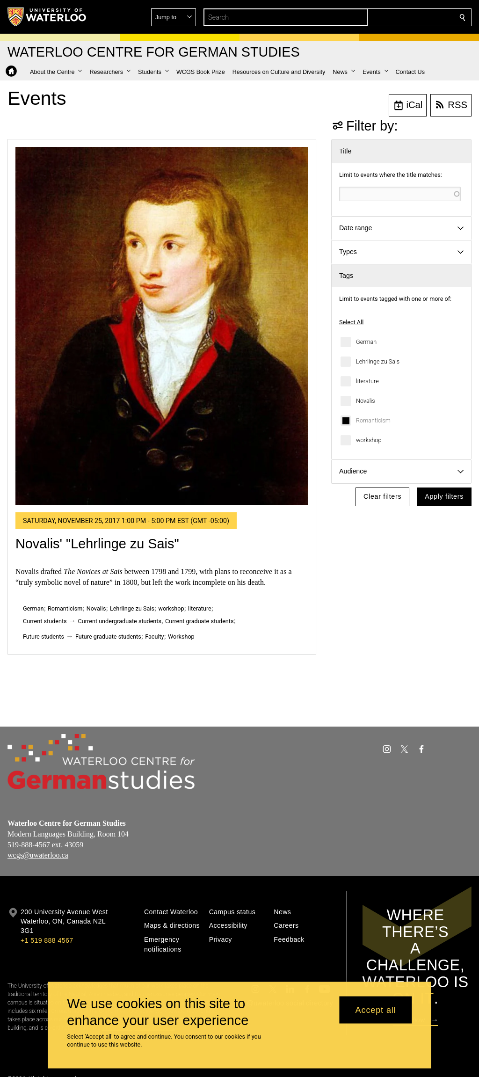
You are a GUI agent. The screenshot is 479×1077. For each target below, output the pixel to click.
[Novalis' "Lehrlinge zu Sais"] (161, 326)
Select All (351, 322)
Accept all (376, 1009)
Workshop (181, 636)
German (366, 341)
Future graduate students (108, 636)
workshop (368, 440)
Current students (45, 621)
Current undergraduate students (119, 621)
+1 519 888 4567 (47, 940)
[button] (395, 17)
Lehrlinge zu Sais (377, 361)
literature (367, 381)
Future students (43, 636)
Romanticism (373, 420)
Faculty (154, 636)
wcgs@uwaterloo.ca (37, 855)
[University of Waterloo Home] (47, 16)
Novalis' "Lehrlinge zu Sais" (97, 543)
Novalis (365, 400)
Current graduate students (199, 621)
